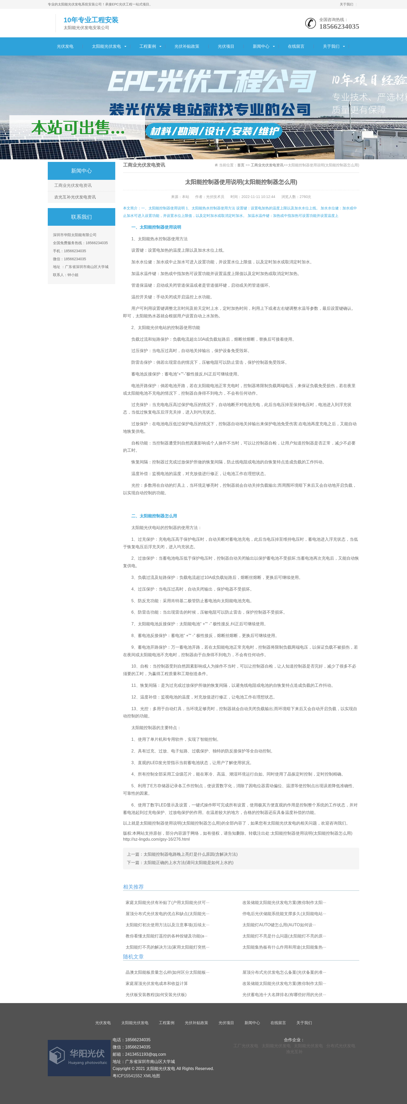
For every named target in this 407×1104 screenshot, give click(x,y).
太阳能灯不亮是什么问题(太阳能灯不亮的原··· (284, 936)
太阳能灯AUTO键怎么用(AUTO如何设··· (279, 925)
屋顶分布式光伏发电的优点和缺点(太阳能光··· (167, 913)
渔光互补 (294, 1052)
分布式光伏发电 (340, 1046)
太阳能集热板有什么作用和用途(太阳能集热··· (284, 947)
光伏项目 (226, 46)
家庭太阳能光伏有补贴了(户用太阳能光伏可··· (167, 902)
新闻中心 (261, 46)
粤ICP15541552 (127, 1076)
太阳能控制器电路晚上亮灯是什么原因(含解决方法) (191, 854)
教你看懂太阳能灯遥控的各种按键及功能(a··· (167, 936)
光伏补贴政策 (186, 46)
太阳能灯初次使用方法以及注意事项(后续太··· (167, 925)
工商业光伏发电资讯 (73, 185)
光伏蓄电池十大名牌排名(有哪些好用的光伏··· (284, 994)
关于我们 (346, 4)
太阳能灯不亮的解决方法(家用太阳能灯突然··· (167, 947)
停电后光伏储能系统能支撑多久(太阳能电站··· (284, 913)
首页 (241, 165)
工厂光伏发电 (245, 1046)
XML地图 (151, 1076)
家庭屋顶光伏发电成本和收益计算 (157, 983)
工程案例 (147, 46)
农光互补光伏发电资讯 (75, 197)
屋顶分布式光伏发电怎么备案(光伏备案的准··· (284, 972)
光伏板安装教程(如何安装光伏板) (156, 994)
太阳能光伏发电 (106, 46)
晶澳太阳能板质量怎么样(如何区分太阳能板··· (167, 972)
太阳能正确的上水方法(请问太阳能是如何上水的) (189, 862)
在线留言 (296, 46)
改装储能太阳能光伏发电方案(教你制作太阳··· (284, 902)
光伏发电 (65, 46)
